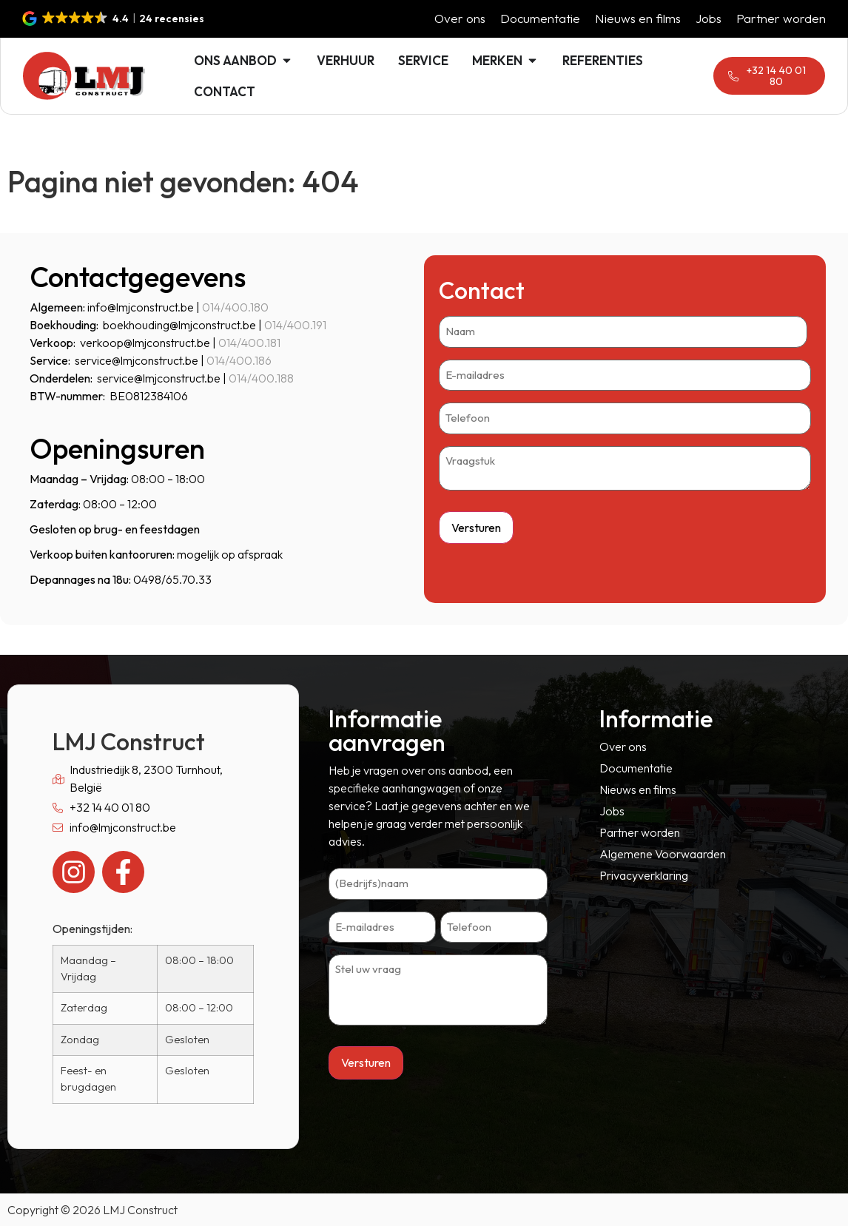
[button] (114, 18)
